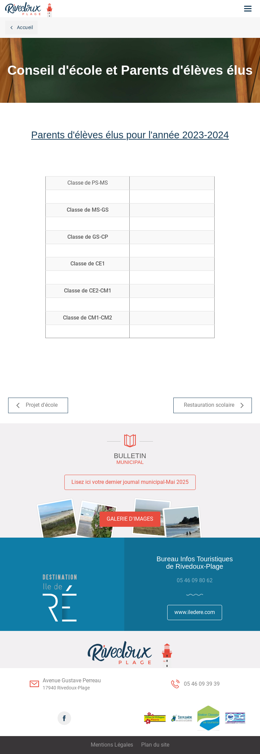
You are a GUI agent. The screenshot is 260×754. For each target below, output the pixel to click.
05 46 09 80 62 (195, 580)
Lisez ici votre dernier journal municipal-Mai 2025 (130, 482)
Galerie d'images (130, 519)
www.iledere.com (194, 612)
